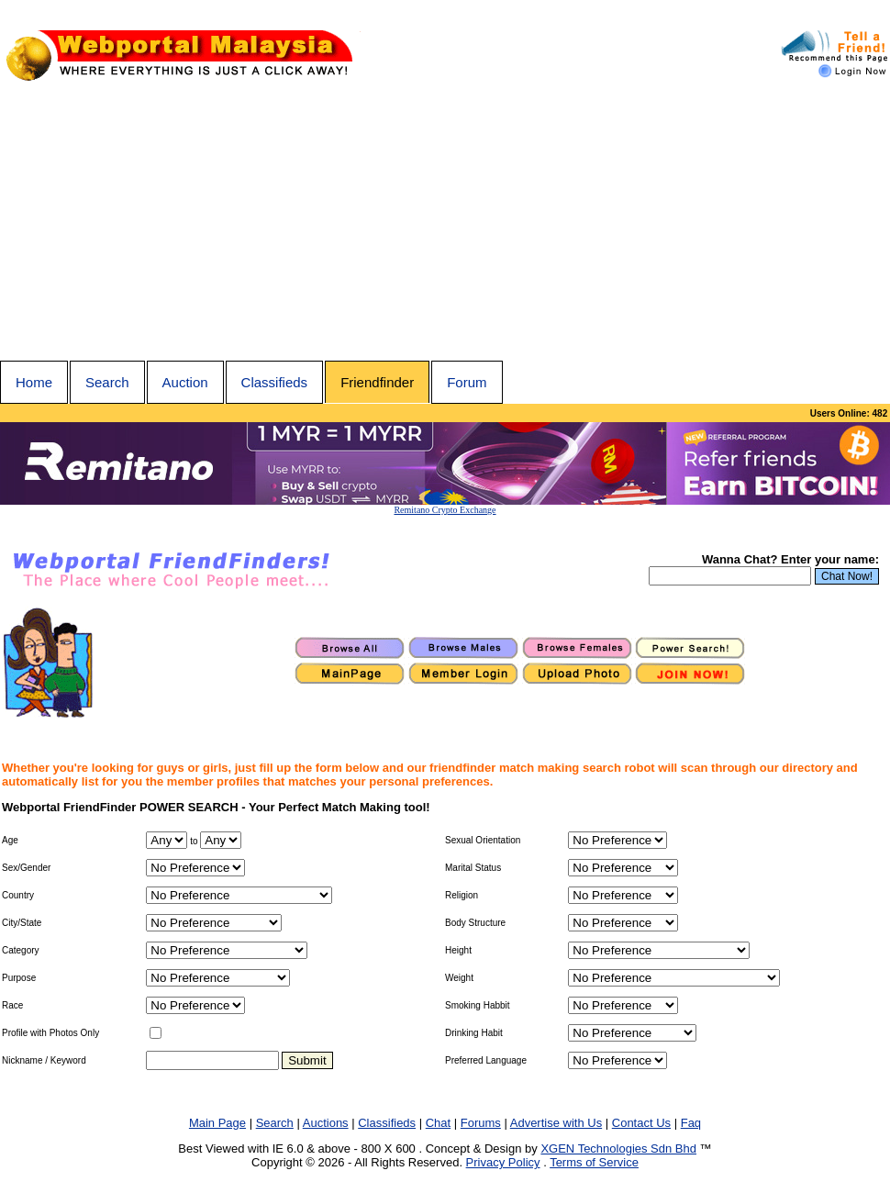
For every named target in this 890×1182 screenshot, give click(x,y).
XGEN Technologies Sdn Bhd (618, 1148)
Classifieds (274, 382)
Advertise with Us (556, 1123)
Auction (185, 382)
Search (107, 382)
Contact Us (641, 1123)
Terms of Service (594, 1162)
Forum (466, 382)
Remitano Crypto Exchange (444, 510)
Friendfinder (377, 382)
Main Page (217, 1123)
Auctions (326, 1123)
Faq (691, 1123)
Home (34, 382)
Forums (481, 1123)
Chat (438, 1123)
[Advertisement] (445, 223)
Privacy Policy (503, 1162)
